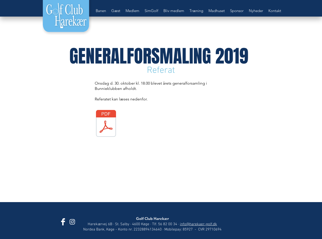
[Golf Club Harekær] (63, 221)
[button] (101, 11)
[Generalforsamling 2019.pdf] (106, 124)
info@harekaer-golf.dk (198, 224)
